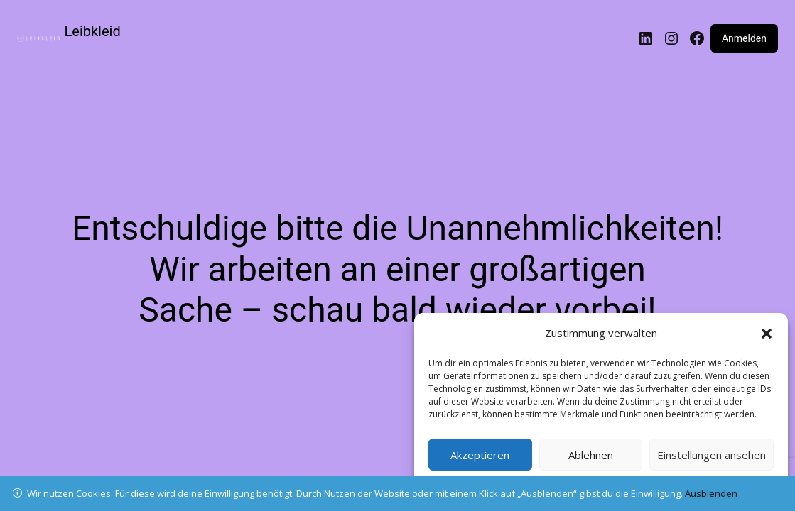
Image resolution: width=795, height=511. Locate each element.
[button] (766, 333)
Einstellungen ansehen (711, 455)
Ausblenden (711, 493)
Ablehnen (590, 455)
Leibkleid (93, 31)
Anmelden (744, 38)
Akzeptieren (479, 455)
